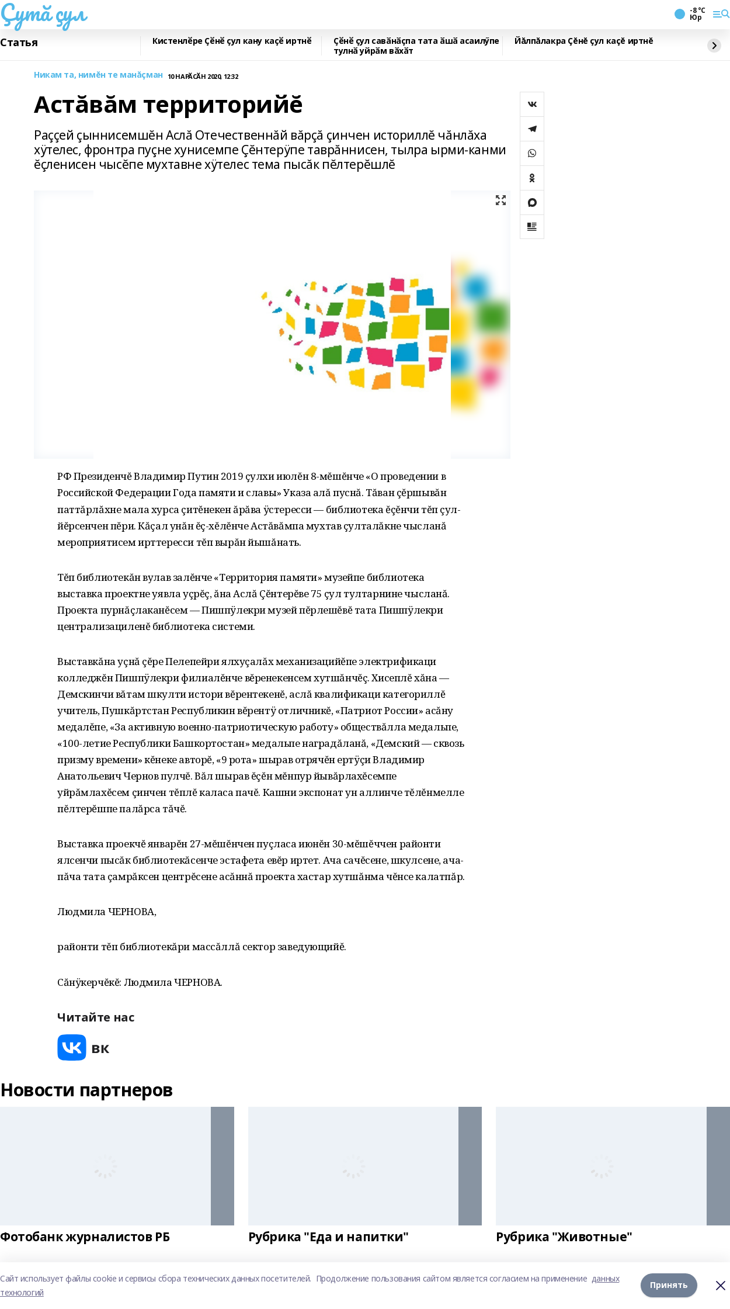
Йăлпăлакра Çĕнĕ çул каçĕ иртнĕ (584, 41)
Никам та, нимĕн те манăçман (98, 75)
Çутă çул (42, 12)
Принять (669, 1285)
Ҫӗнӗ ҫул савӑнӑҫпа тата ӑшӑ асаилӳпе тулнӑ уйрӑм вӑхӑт (416, 46)
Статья (18, 42)
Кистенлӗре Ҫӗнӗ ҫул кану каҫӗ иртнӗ (231, 41)
